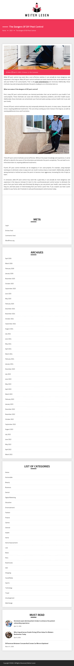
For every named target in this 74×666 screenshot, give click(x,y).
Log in (7, 225)
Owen (9, 72)
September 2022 (10, 424)
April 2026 (8, 258)
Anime (7, 472)
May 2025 (8, 299)
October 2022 (9, 419)
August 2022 (9, 429)
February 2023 (9, 399)
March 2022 (8, 454)
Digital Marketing (10, 497)
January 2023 (9, 404)
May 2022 (8, 444)
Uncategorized (9, 598)
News (7, 553)
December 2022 (10, 409)
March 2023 (8, 394)
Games (7, 523)
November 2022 (10, 414)
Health (7, 533)
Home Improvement (11, 543)
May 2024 (8, 344)
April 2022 (8, 449)
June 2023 (8, 379)
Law (6, 548)
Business (8, 487)
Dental (7, 492)
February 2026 (9, 268)
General (7, 527)
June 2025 (8, 294)
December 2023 (10, 369)
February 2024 (9, 359)
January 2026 (9, 273)
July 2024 (8, 334)
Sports (7, 583)
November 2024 (10, 314)
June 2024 (8, 339)
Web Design (8, 603)
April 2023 (8, 389)
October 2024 (9, 319)
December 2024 (10, 309)
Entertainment (10, 507)
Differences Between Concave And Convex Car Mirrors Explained (26, 643)
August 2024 (9, 329)
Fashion (7, 512)
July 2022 (8, 434)
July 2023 (8, 374)
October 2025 (9, 283)
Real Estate (9, 563)
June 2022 (8, 439)
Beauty (7, 482)
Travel (7, 593)
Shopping (8, 573)
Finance (7, 518)
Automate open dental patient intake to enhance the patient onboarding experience (34, 622)
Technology (8, 588)
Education (8, 502)
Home (25, 72)
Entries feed (9, 230)
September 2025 (10, 288)
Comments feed (10, 235)
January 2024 (9, 364)
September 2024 (10, 324)
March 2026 (8, 263)
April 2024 (8, 349)
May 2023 (8, 384)
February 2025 (9, 304)
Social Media (9, 578)
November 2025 (10, 278)
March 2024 (8, 354)
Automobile (8, 477)
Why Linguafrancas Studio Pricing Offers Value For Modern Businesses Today (33, 633)
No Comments (34, 72)
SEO (6, 568)
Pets (6, 558)
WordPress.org (9, 240)
